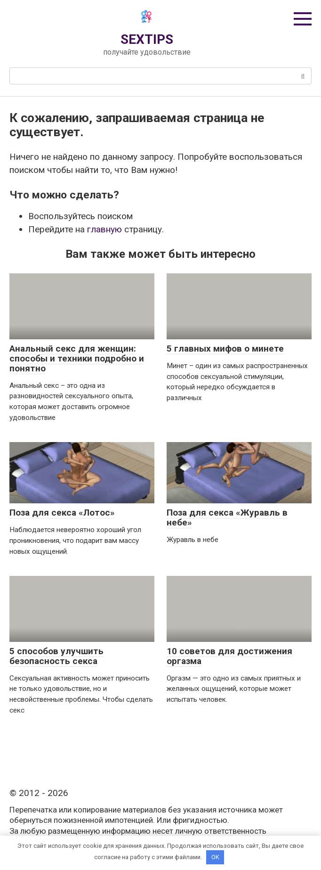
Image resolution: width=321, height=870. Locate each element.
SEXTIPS (146, 39)
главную (104, 229)
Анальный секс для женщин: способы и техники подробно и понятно (76, 358)
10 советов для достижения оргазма (229, 656)
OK (215, 857)
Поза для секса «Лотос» (62, 512)
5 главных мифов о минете (225, 348)
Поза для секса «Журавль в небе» (227, 517)
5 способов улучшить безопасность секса (56, 656)
